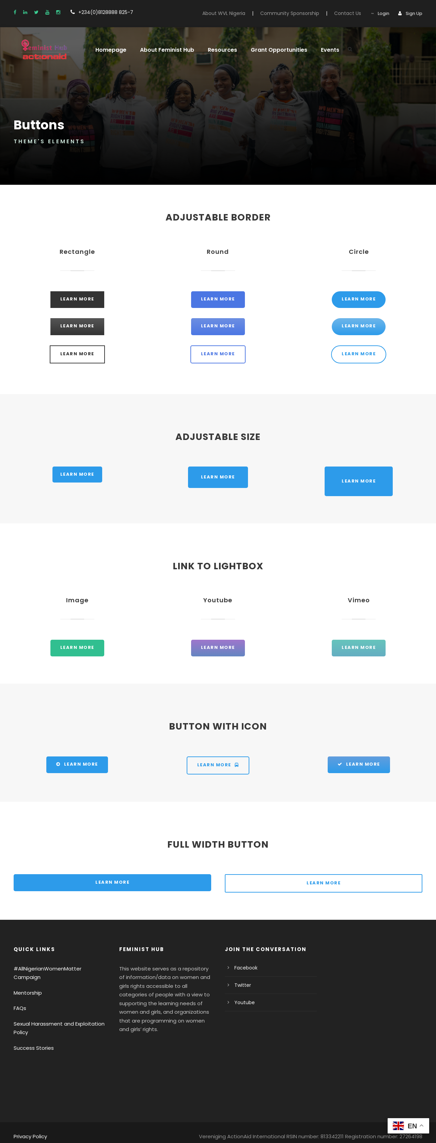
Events (318, 50)
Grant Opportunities (270, 50)
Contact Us (351, 13)
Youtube (243, 1003)
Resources (216, 50)
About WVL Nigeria (237, 13)
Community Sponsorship (298, 13)
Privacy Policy (29, 1128)
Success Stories (32, 1039)
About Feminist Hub (163, 50)
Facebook (244, 968)
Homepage (109, 50)
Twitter (241, 985)
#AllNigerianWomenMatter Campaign (56, 969)
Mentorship (26, 984)
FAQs (20, 1000)
